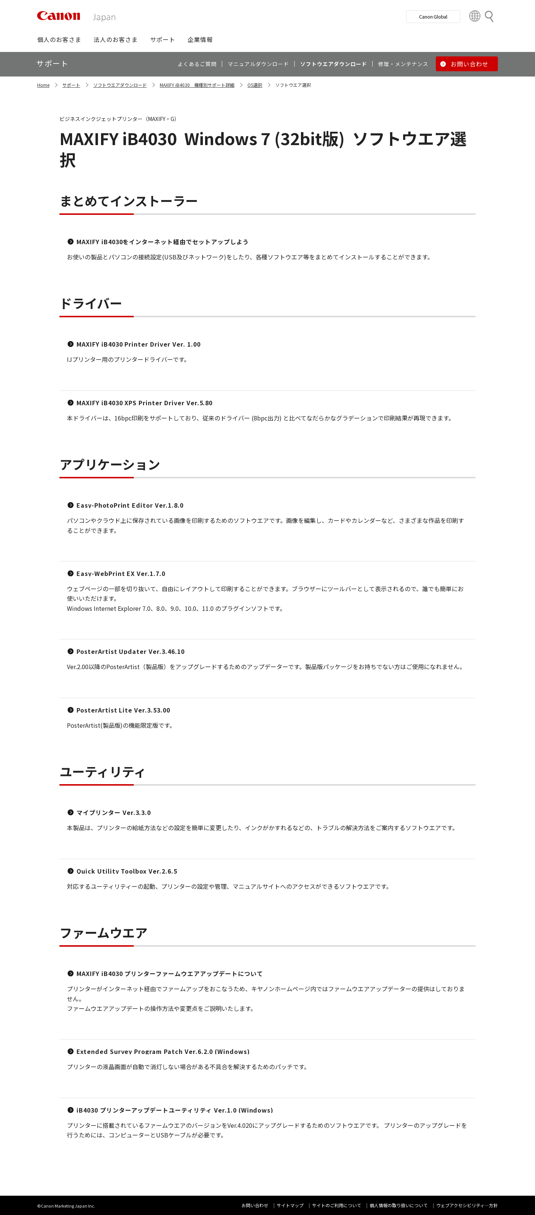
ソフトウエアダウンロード (120, 85)
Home (43, 85)
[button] (59, 39)
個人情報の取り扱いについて (399, 1205)
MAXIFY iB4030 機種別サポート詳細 (197, 85)
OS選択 (254, 85)
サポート (71, 85)
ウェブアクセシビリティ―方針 (467, 1205)
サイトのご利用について (336, 1205)
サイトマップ (290, 1205)
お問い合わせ (254, 1205)
